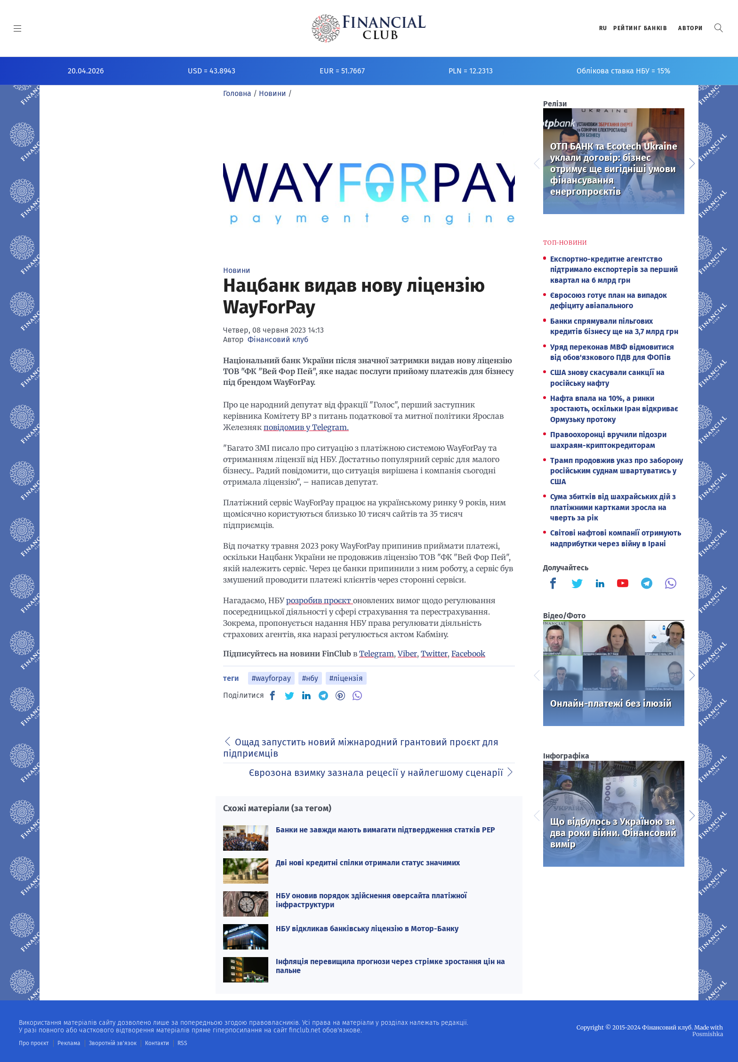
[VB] (357, 695)
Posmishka (707, 1034)
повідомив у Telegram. (306, 427)
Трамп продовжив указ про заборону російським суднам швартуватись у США (616, 471)
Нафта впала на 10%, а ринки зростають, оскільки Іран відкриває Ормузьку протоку (614, 409)
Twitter (434, 653)
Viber (407, 653)
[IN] (306, 696)
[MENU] (17, 28)
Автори (690, 28)
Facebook (468, 653)
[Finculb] (554, 584)
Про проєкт (33, 1043)
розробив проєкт (319, 600)
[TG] (323, 695)
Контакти (157, 1043)
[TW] (289, 695)
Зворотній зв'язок (112, 1043)
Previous (536, 162)
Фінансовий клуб (278, 339)
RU (603, 28)
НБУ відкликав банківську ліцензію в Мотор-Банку (367, 928)
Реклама (68, 1043)
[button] (719, 28)
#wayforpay (271, 678)
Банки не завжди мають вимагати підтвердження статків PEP (385, 829)
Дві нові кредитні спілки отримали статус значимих (368, 862)
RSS (182, 1043)
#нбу (310, 678)
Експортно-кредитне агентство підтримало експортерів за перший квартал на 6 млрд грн (614, 270)
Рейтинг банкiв (640, 28)
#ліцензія (346, 678)
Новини (236, 270)
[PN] (340, 695)
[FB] (272, 695)
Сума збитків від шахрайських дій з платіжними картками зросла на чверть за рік (613, 507)
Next (691, 162)
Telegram (376, 653)
